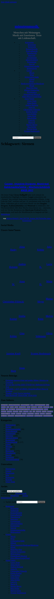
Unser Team (31, 101)
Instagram (15, 411)
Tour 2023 (4, 416)
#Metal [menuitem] (13, 543)
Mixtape (9, 447)
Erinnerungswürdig (31, 66)
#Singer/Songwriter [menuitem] (18, 552)
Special (32, 64)
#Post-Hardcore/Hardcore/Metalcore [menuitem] (24, 545)
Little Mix (50, 411)
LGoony (44, 411)
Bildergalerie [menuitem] (15, 532)
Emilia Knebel (31, 112)
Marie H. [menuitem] (14, 584)
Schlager (42, 414)
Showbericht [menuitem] (15, 517)
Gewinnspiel (32, 58)
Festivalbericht (31, 51)
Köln (30, 411)
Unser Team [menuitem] (15, 563)
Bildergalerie (32, 68)
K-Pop (21, 411)
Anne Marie (4, 405)
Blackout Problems (39, 405)
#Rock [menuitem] (13, 537)
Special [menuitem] (13, 528)
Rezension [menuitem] (15, 508)
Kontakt (9, 480)
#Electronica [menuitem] (15, 554)
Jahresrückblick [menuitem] (16, 524)
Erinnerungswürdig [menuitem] (18, 530)
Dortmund (34, 407)
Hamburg (3, 411)
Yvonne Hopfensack (31, 131)
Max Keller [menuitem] (15, 588)
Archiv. (4, 491)
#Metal (31, 79)
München (18, 414)
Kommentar (31, 62)
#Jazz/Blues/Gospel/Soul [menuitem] (20, 558)
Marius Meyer (31, 125)
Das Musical (22, 407)
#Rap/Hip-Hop (31, 88)
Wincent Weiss (38, 416)
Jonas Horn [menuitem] (15, 578)
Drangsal (40, 407)
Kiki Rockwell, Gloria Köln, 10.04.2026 (21, 395)
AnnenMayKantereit (14, 405)
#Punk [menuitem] (13, 547)
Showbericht (32, 53)
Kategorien (29, 42)
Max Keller (31, 127)
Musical (13, 414)
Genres (29, 71)
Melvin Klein (32, 129)
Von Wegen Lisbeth (20, 416)
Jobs (7, 475)
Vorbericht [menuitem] (15, 511)
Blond (47, 405)
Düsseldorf (46, 407)
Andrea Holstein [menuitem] (17, 567)
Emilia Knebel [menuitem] (16, 573)
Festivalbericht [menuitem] (16, 515)
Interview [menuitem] (14, 519)
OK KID (36, 414)
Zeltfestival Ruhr (48, 416)
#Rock (31, 73)
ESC (7, 409)
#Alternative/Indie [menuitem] (17, 541)
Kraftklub (26, 411)
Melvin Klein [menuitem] (16, 591)
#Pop (32, 75)
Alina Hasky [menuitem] (15, 565)
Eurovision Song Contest (23, 409)
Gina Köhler (32, 114)
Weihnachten (30, 416)
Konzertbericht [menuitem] (16, 513)
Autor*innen (29, 99)
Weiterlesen (5, 214)
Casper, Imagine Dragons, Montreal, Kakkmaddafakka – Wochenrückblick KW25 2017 (27, 187)
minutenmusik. (27, 26)
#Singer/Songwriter (31, 90)
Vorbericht (32, 47)
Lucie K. (31, 120)
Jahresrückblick (32, 60)
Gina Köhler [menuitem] (15, 575)
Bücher (8, 427)
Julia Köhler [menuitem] (15, 580)
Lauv (33, 411)
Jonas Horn (31, 116)
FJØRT (46, 409)
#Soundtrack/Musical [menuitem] (19, 556)
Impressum (10, 473)
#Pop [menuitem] (12, 539)
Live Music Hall (5, 414)
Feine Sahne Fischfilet (37, 409)
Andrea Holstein (31, 105)
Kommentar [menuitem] (15, 526)
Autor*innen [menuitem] (10, 560)
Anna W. (31, 107)
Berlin (32, 405)
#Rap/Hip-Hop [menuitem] (16, 550)
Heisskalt (9, 411)
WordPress (15, 496)
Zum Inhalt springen (9, 2)
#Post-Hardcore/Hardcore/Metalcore (32, 82)
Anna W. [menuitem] (14, 569)
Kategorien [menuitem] (10, 506)
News (8, 449)
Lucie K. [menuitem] (14, 582)
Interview (31, 55)
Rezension (32, 45)
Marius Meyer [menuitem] (16, 586)
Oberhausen (30, 414)
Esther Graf (12, 409)
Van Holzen (10, 416)
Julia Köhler (32, 118)
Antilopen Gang (25, 405)
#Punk (31, 86)
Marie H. (31, 123)
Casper (12, 407)
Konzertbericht (32, 49)
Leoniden (38, 411)
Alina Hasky (32, 103)
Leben (8, 444)
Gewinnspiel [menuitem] (15, 521)
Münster (24, 414)
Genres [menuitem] (8, 534)
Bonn (7, 407)
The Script (48, 414)
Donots (29, 407)
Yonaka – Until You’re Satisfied (18, 393)
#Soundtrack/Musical (32, 94)
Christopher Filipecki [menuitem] (19, 571)
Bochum (3, 407)
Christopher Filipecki (32, 110)
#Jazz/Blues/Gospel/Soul (31, 97)
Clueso (16, 407)
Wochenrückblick (7, 179)
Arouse (25, 496)
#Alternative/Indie (32, 77)
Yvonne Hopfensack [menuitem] (18, 593)
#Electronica (32, 92)
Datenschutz (10, 469)
